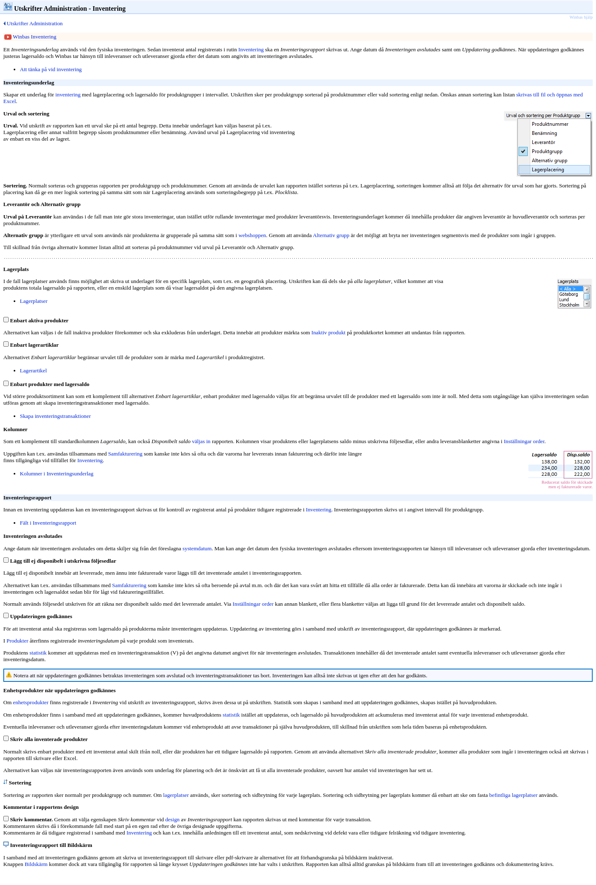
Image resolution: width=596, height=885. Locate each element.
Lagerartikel (33, 370)
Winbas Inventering (30, 37)
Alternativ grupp (331, 235)
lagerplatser (176, 795)
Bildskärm (36, 864)
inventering (68, 94)
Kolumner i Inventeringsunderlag (57, 473)
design (172, 819)
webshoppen (252, 235)
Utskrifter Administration (32, 23)
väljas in (201, 441)
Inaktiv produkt (328, 332)
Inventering (90, 460)
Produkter (18, 641)
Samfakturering (125, 454)
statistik (37, 653)
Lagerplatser (34, 301)
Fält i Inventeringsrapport (48, 523)
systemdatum (197, 548)
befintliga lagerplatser (513, 795)
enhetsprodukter (30, 702)
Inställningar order (524, 441)
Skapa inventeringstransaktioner (55, 416)
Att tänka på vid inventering (51, 69)
